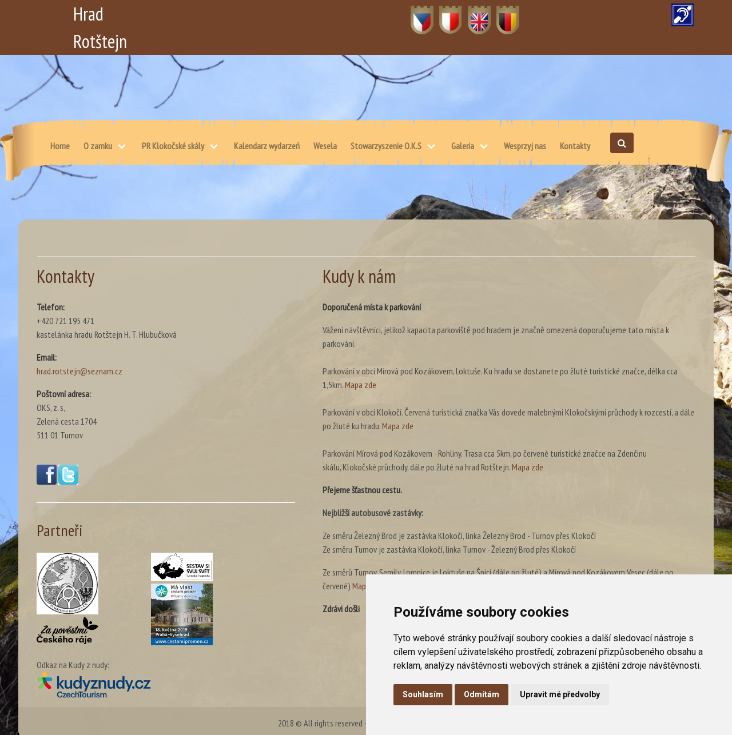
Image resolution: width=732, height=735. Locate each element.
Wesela (325, 145)
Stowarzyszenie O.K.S (386, 145)
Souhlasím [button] (423, 694)
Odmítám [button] (481, 694)
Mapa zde (360, 384)
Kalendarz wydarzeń (267, 145)
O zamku (97, 145)
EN (473, 14)
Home (60, 145)
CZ (415, 14)
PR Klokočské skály (173, 145)
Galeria (462, 145)
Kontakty (575, 145)
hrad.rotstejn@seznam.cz (79, 371)
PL (443, 14)
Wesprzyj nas (525, 145)
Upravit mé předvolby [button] (560, 694)
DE (501, 14)
